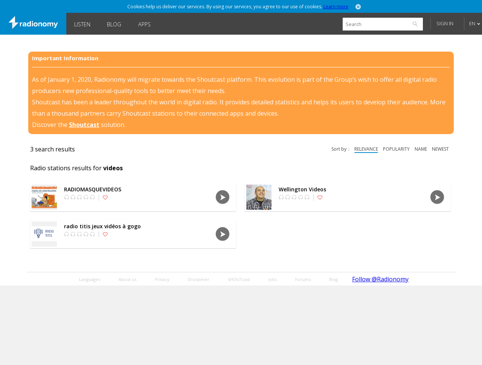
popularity (396, 149)
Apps (144, 24)
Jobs (272, 279)
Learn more (335, 6)
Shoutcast (84, 125)
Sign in (444, 23)
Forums (303, 279)
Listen (82, 24)
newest (440, 149)
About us (127, 279)
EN (472, 23)
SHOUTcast (239, 279)
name (421, 149)
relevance (366, 149)
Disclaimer (198, 279)
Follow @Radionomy (380, 279)
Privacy (162, 279)
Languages (89, 279)
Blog (114, 24)
